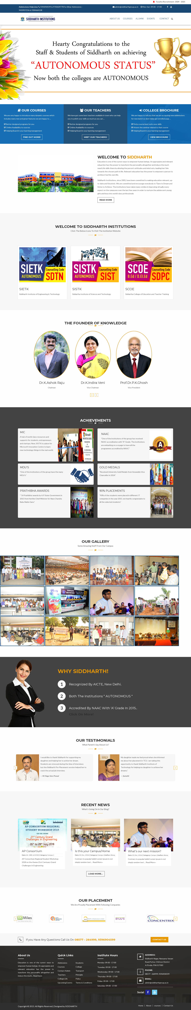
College (79, 967)
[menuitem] (114, 18)
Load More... (95, 874)
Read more (37, 976)
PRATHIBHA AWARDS (34, 490)
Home (140, 1006)
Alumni (140, 18)
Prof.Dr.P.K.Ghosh (134, 383)
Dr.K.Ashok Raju (51, 383)
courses (157, 1006)
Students (79, 963)
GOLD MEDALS (109, 467)
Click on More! (81, 714)
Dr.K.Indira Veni (93, 383)
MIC (22, 432)
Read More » (98, 862)
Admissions (62, 963)
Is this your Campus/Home (92, 851)
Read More (105, 200)
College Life (63, 979)
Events (151, 18)
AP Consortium (32, 851)
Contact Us (168, 1006)
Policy (78, 979)
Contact (164, 18)
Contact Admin (64, 971)
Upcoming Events (65, 983)
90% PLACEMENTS (112, 490)
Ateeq (113, 855)
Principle (79, 975)
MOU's (24, 467)
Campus (50, 855)
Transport (80, 971)
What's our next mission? (144, 851)
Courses (128, 18)
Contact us (159, 939)
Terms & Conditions (84, 983)
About (148, 1006)
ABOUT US (115, 18)
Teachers (62, 975)
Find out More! (31, 137)
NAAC (105, 434)
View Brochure (159, 137)
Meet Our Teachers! (95, 137)
